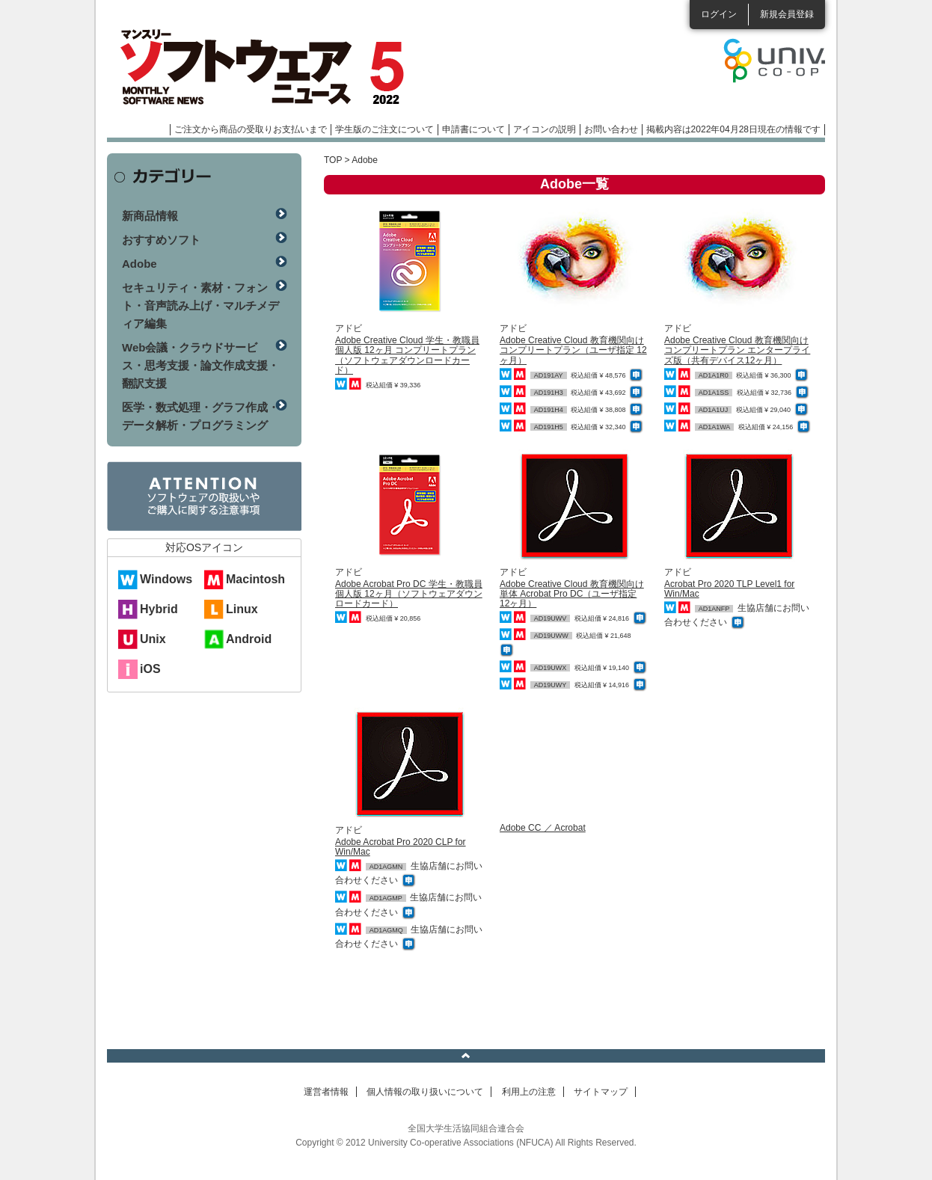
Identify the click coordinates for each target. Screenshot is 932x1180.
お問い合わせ (611, 129)
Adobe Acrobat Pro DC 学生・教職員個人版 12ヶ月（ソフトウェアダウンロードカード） (408, 594)
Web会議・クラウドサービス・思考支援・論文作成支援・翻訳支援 (200, 365)
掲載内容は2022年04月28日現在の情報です (733, 129)
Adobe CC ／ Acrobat (543, 828)
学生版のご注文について (384, 129)
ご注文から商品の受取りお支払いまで (250, 129)
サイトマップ (601, 1092)
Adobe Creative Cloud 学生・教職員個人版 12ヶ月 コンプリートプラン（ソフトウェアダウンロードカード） (407, 355)
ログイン (719, 14)
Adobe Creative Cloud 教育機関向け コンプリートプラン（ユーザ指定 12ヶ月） (573, 350)
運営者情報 (326, 1092)
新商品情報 (150, 215)
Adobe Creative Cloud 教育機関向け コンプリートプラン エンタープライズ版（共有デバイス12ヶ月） (737, 350)
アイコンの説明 (544, 129)
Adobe (139, 263)
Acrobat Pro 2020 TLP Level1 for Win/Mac (729, 589)
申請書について (473, 129)
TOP (333, 160)
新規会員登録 (787, 14)
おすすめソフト (161, 239)
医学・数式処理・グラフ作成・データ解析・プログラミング (200, 416)
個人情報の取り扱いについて (425, 1092)
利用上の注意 (529, 1092)
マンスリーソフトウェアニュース (265, 67)
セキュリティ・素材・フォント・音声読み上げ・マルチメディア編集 (200, 305)
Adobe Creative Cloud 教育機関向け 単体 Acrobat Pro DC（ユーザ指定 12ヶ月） (572, 594)
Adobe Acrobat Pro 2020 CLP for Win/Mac (400, 847)
